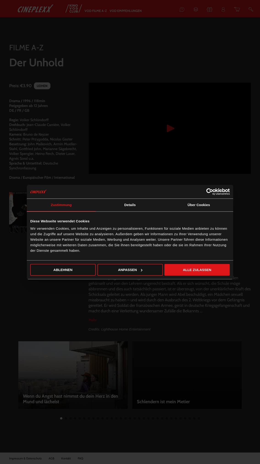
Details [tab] (130, 205)
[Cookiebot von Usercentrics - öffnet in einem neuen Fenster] (210, 191)
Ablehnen (62, 270)
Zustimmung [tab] (61, 205)
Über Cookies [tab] (199, 205)
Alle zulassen (197, 270)
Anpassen (130, 270)
